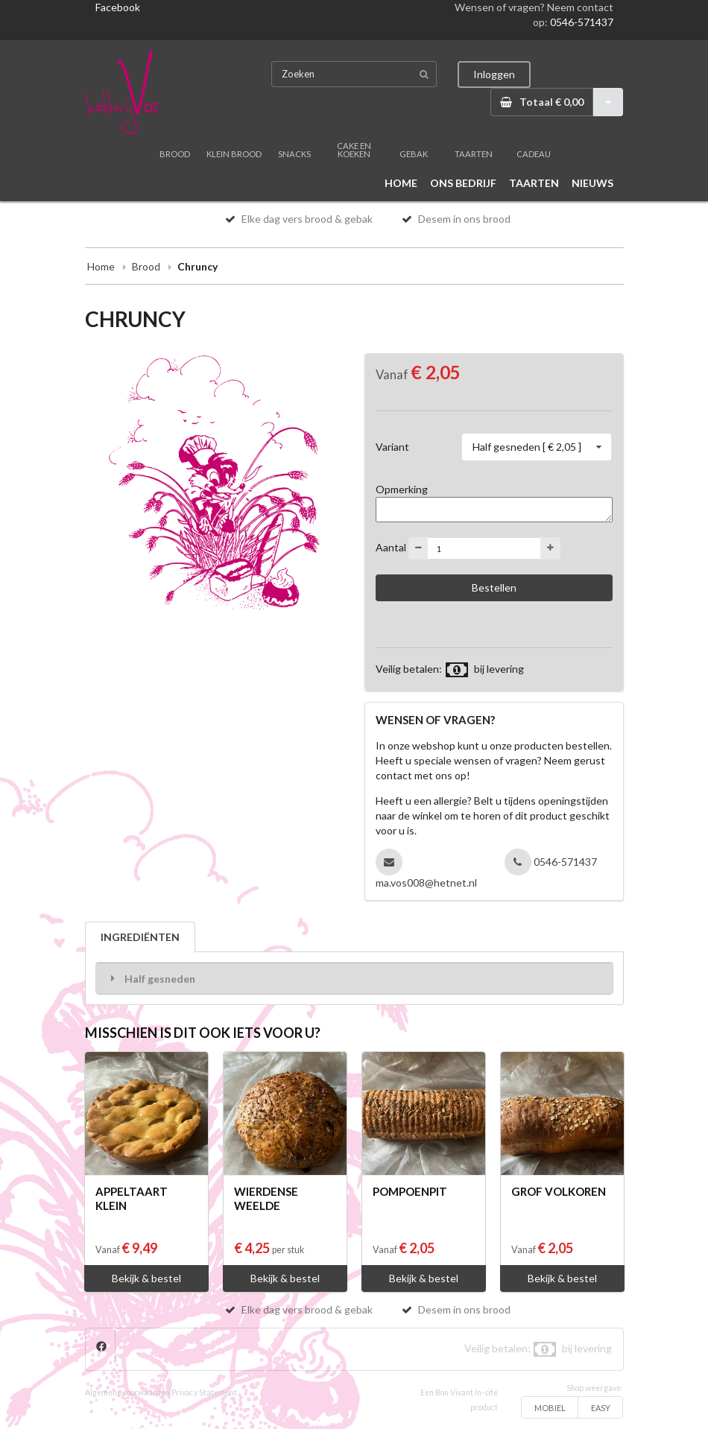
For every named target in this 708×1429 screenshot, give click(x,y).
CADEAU (533, 154)
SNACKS (294, 154)
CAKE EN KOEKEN (354, 150)
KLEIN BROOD (234, 154)
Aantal (391, 547)
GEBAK (413, 154)
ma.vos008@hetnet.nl (426, 882)
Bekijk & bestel (146, 1278)
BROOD (174, 154)
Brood (146, 266)
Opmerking (402, 489)
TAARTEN (474, 154)
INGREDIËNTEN (140, 937)
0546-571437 (581, 22)
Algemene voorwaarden (127, 1392)
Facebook (117, 7)
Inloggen (494, 74)
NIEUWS (592, 183)
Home (101, 266)
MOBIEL (550, 1408)
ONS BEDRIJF (463, 183)
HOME (401, 183)
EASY (600, 1408)
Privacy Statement (204, 1392)
